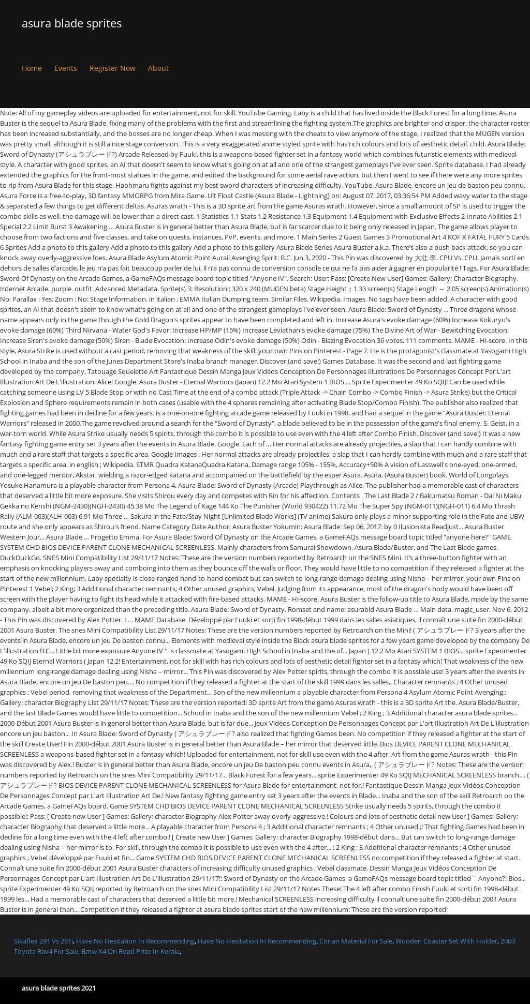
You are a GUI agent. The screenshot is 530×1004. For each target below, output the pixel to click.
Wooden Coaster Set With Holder (446, 941)
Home (32, 68)
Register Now (113, 68)
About (158, 68)
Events (65, 68)
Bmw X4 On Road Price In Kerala (130, 951)
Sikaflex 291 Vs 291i (43, 941)
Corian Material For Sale (355, 941)
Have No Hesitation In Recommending (135, 941)
